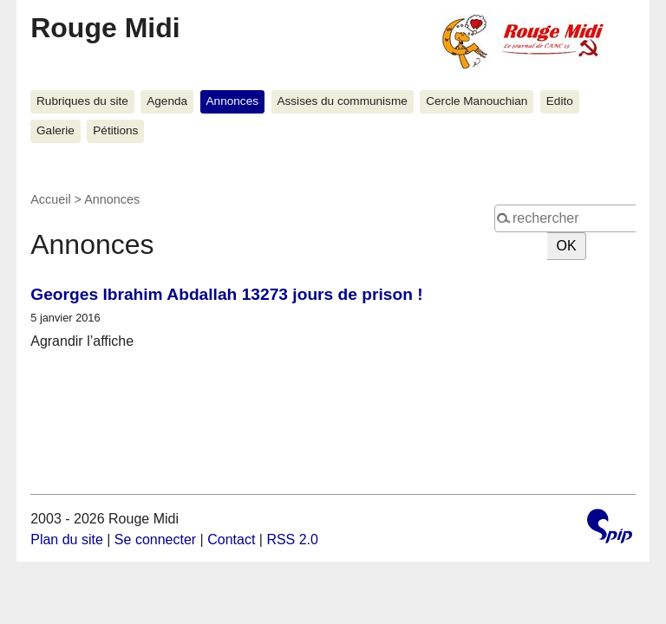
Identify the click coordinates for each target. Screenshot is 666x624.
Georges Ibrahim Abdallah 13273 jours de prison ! (226, 294)
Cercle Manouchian (476, 100)
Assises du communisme (342, 100)
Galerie (55, 130)
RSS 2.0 (292, 539)
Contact (231, 539)
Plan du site (66, 539)
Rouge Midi (105, 27)
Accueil (50, 199)
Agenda (167, 100)
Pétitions (115, 130)
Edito (559, 100)
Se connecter (155, 539)
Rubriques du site (82, 100)
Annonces (232, 100)
